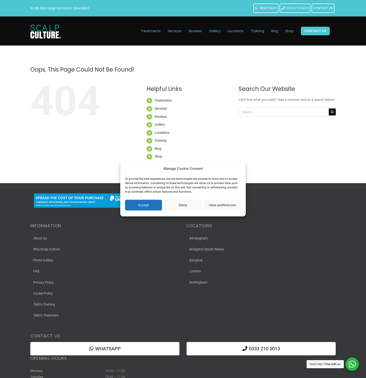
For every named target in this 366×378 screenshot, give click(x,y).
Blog (158, 148)
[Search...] (284, 112)
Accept (143, 205)
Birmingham (198, 238)
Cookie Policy (43, 293)
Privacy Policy (43, 282)
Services (161, 108)
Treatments (163, 100)
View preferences (222, 205)
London (195, 271)
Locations (162, 133)
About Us (40, 238)
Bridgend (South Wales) (206, 249)
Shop (158, 156)
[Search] (332, 112)
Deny (183, 205)
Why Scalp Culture (46, 249)
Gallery (160, 124)
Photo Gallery (43, 260)
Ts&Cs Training (44, 304)
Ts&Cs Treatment (45, 315)
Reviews (161, 117)
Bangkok (196, 260)
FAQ (36, 271)
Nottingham (198, 282)
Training (161, 140)
